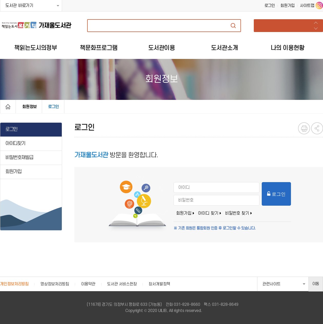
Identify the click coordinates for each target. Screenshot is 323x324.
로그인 (270, 5)
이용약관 (88, 284)
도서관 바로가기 (19, 5)
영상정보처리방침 (55, 284)
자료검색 (233, 25)
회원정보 (29, 106)
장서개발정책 (159, 284)
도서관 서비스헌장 (122, 284)
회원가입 (287, 5)
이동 (315, 283)
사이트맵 (307, 5)
